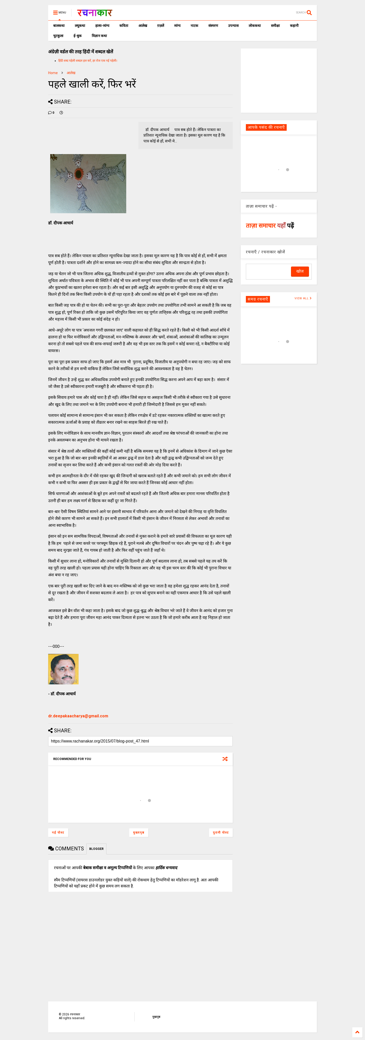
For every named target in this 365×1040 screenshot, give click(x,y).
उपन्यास (233, 26)
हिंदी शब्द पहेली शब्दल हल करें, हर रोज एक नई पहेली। (87, 60)
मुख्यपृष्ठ (138, 832)
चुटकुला (58, 36)
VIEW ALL (303, 298)
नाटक (194, 26)
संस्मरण (213, 26)
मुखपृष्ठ (156, 1017)
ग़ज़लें (160, 26)
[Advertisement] (279, 80)
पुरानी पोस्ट (221, 832)
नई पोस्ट (58, 832)
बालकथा (59, 26)
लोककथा (255, 26)
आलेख (142, 26)
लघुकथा (80, 26)
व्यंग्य (177, 26)
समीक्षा (275, 26)
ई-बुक (78, 36)
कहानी (294, 26)
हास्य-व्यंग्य (102, 26)
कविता (123, 26)
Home (53, 73)
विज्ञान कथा (99, 36)
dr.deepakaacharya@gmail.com (78, 716)
